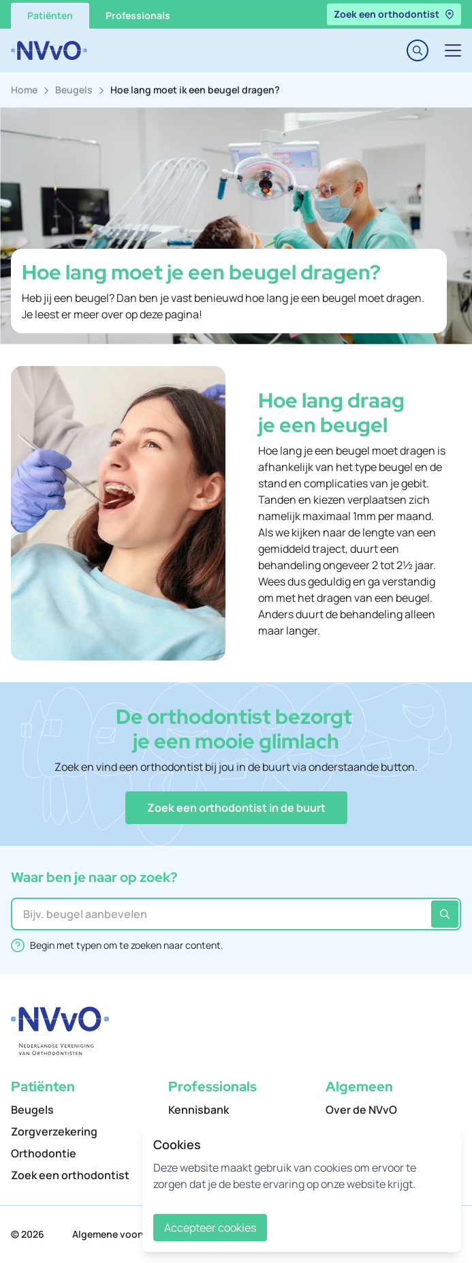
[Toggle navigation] (453, 50)
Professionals (138, 15)
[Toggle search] (417, 50)
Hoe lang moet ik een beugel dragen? (195, 89)
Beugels (74, 89)
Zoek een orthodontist (394, 13)
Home (24, 89)
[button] (236, 807)
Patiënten (50, 15)
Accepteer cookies (210, 1227)
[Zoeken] (444, 914)
